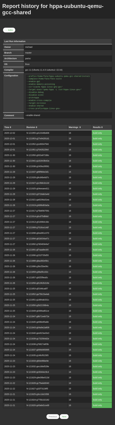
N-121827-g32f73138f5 (37, 388)
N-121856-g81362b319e (38, 283)
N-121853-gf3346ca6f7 (37, 288)
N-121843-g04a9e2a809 (38, 327)
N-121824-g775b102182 (38, 400)
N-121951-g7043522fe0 (38, 149)
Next (64, 416)
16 (70, 133)
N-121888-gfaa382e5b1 (38, 261)
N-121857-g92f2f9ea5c (37, 277)
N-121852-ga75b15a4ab (38, 294)
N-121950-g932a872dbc (38, 155)
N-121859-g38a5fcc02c (37, 272)
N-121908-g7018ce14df (38, 227)
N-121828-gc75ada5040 (38, 383)
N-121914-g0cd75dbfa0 (38, 216)
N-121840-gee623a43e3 (38, 333)
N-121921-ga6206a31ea (38, 199)
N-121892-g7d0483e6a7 (38, 244)
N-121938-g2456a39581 (38, 166)
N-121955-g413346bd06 (38, 133)
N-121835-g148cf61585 (38, 355)
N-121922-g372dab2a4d (38, 194)
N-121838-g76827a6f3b (38, 344)
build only (97, 133)
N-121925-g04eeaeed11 (38, 188)
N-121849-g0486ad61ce (38, 311)
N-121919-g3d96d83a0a (38, 205)
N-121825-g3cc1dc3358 (38, 394)
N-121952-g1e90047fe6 (38, 144)
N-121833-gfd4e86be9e (38, 361)
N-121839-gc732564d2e (38, 338)
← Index (9, 30)
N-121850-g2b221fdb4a (38, 305)
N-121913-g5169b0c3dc (38, 222)
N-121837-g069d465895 (38, 350)
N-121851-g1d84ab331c (38, 300)
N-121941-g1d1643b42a (38, 161)
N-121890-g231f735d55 (38, 255)
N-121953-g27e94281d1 (38, 138)
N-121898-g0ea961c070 (38, 233)
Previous (53, 416)
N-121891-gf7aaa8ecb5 (38, 249)
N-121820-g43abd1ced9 (38, 405)
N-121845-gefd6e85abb (38, 322)
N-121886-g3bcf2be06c (37, 266)
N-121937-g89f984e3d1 (38, 172)
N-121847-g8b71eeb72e (38, 316)
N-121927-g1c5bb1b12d (38, 183)
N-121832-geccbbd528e (38, 366)
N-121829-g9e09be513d (38, 377)
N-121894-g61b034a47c (38, 238)
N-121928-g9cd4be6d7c (38, 177)
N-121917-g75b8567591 (38, 211)
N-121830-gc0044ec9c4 (38, 372)
